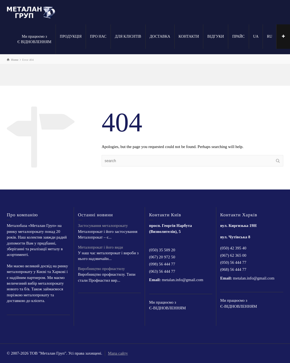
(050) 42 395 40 (233, 248)
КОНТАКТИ (189, 36)
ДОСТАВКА (160, 36)
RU (269, 36)
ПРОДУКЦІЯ (71, 36)
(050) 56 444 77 (233, 262)
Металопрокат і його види (100, 247)
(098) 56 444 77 (162, 264)
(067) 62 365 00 (233, 255)
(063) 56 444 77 (162, 271)
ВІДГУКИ (215, 36)
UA (256, 36)
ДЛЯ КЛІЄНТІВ (128, 36)
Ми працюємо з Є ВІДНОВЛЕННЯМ (34, 39)
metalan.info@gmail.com (182, 280)
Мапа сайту (118, 353)
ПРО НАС (98, 36)
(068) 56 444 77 (233, 269)
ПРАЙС (238, 36)
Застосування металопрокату (103, 225)
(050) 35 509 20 (162, 250)
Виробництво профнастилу (101, 268)
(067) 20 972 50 (162, 257)
